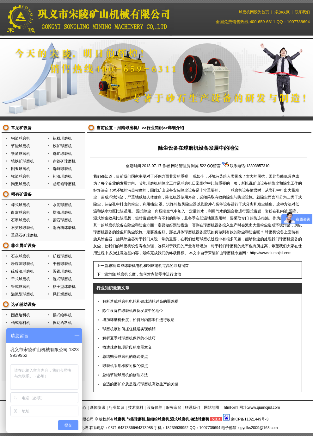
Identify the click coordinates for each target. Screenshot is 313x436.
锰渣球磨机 (20, 176)
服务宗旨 (173, 407)
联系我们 (302, 12)
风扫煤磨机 (62, 294)
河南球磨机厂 (129, 127)
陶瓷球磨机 (20, 184)
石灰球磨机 (20, 256)
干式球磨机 (20, 279)
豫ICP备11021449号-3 (249, 419)
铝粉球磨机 (62, 138)
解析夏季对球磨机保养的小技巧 (129, 338)
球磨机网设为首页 (254, 12)
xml (235, 407)
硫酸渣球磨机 (22, 271)
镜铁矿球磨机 (22, 161)
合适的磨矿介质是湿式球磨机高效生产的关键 (140, 384)
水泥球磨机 (62, 205)
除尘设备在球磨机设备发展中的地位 (132, 310)
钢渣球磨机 (20, 138)
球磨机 (119, 419)
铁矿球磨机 (62, 146)
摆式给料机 (62, 315)
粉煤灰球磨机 (22, 264)
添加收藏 (282, 12)
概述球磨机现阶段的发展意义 (127, 347)
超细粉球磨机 (64, 184)
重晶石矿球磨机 (24, 235)
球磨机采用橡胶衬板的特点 (125, 365)
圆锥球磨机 (62, 271)
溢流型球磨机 (22, 294)
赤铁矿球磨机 (64, 161)
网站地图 (211, 407)
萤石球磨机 (62, 220)
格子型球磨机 (64, 286)
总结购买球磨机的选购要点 (125, 356)
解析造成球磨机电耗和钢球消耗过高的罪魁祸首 (149, 265)
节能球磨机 (20, 146)
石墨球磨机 (20, 220)
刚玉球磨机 (20, 169)
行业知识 (154, 127)
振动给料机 (62, 322)
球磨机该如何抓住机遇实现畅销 (129, 329)
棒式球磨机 (20, 205)
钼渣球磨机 (62, 176)
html (227, 407)
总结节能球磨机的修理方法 (125, 375)
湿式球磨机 (62, 279)
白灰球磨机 (20, 212)
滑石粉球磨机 (64, 227)
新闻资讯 (97, 407)
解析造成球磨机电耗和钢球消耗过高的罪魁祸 (140, 301)
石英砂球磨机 (22, 227)
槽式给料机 (20, 322)
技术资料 (135, 407)
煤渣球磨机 (62, 212)
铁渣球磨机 (20, 153)
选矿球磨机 (62, 153)
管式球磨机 (20, 286)
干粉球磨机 (62, 264)
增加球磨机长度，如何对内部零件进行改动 (145, 274)
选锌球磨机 (62, 169)
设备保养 (154, 407)
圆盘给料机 (20, 315)
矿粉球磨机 (62, 256)
